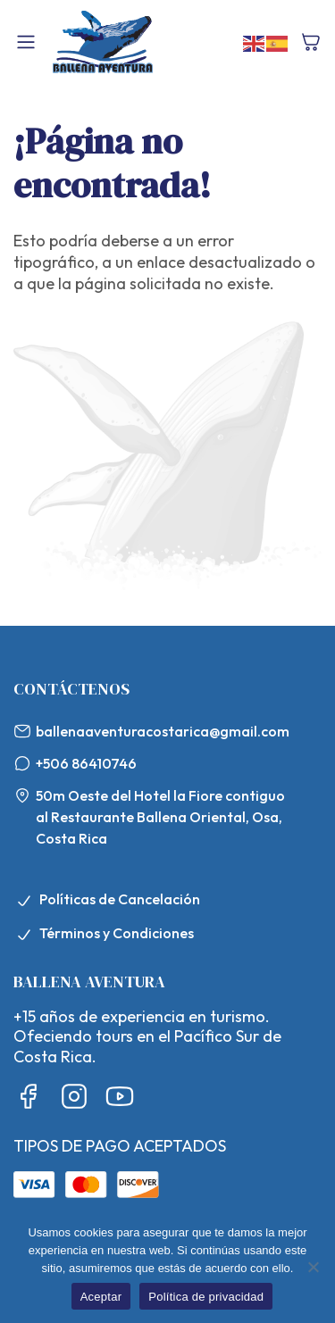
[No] (313, 1267)
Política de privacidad (206, 1296)
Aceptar (101, 1296)
